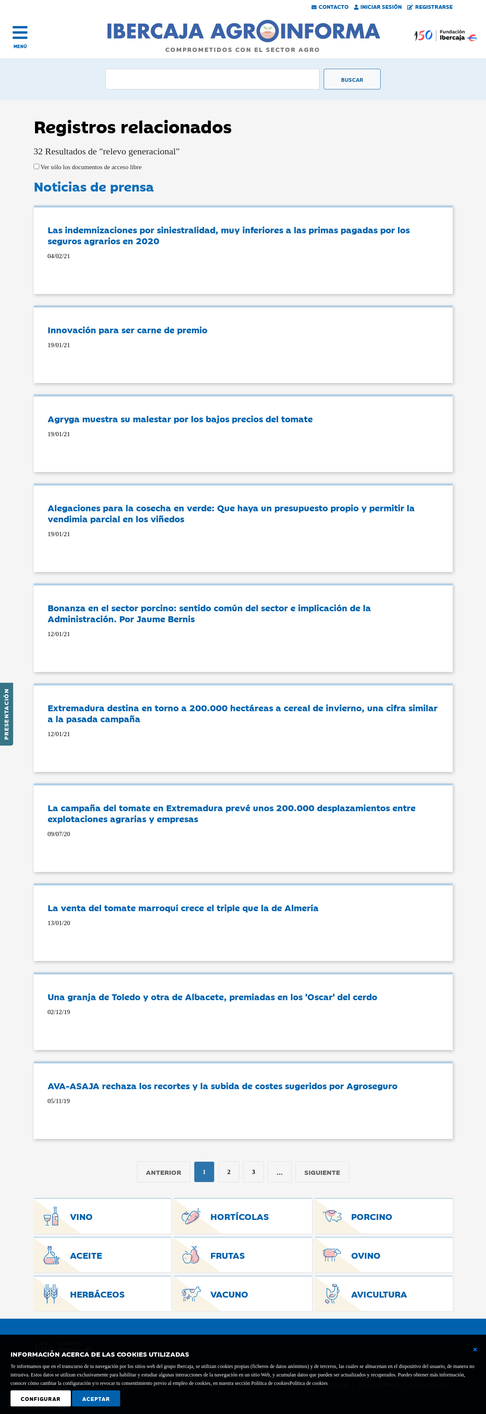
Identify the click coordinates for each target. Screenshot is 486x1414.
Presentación (6, 714)
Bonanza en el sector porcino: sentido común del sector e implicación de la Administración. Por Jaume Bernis (209, 613)
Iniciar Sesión (378, 6)
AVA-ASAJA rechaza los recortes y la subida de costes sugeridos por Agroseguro (222, 1085)
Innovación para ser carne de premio (127, 329)
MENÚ (20, 46)
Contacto (330, 6)
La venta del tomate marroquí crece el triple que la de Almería (183, 907)
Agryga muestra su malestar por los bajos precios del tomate (180, 418)
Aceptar (96, 1398)
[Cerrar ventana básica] (475, 1349)
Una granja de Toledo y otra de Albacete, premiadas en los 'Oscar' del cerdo (212, 996)
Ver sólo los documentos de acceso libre (90, 167)
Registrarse (430, 6)
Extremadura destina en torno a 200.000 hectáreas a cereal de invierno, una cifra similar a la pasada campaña (243, 713)
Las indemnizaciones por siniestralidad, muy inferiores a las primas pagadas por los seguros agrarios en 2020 (229, 235)
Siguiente (322, 1172)
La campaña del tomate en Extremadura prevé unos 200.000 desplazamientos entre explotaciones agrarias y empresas (232, 813)
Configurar (41, 1398)
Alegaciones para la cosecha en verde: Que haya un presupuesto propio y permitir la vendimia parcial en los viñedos (231, 513)
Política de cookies (309, 1383)
